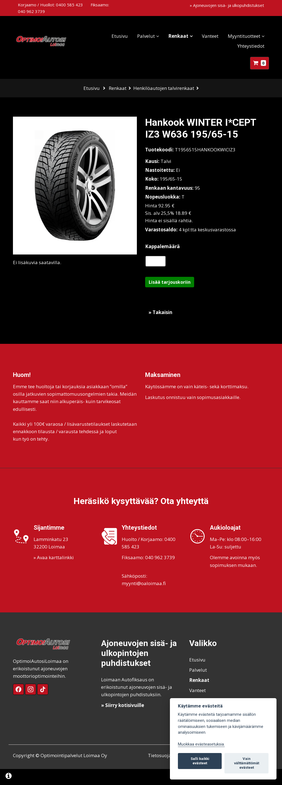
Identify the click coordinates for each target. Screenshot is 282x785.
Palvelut (141, 36)
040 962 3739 (31, 11)
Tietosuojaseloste (167, 771)
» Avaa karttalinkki (54, 573)
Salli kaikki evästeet (200, 761)
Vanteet (205, 36)
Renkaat (173, 36)
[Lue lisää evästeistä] (8, 776)
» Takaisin (160, 328)
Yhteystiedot (245, 46)
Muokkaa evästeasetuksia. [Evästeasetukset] (201, 744)
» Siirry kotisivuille (122, 721)
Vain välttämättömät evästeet (246, 763)
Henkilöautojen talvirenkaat (163, 88)
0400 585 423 (69, 4)
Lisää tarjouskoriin (170, 298)
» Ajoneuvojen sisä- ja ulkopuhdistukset (227, 5)
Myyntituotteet (239, 36)
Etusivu (115, 36)
